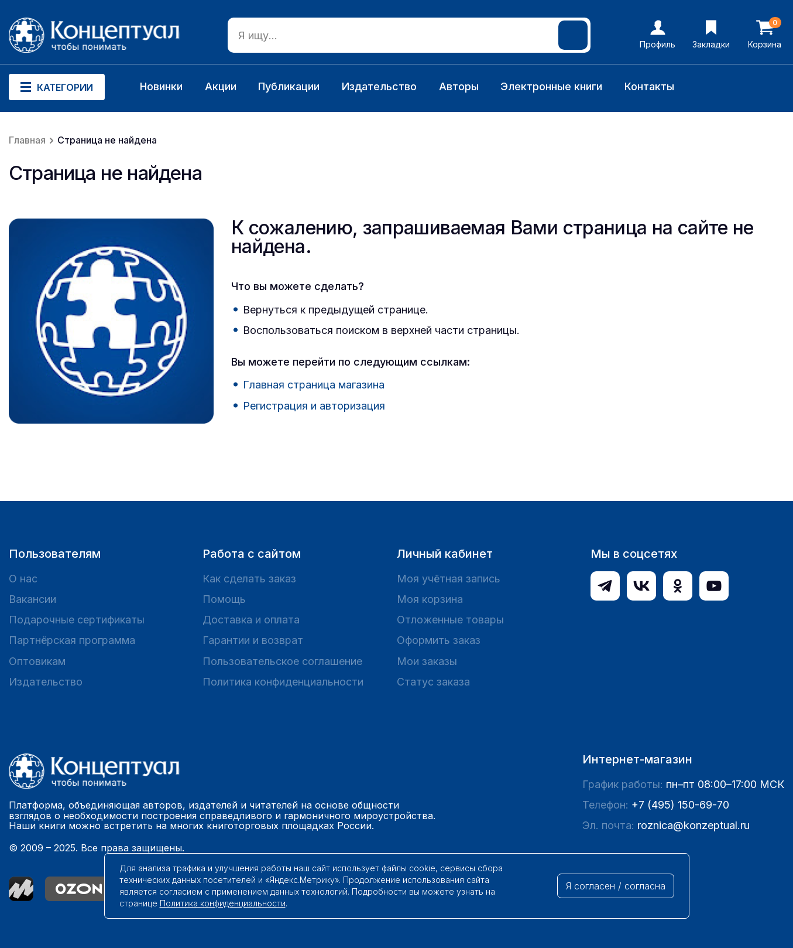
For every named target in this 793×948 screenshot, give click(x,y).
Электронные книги (551, 86)
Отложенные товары (450, 619)
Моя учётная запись (448, 578)
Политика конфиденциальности (282, 682)
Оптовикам (37, 661)
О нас (23, 578)
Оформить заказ (438, 640)
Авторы (459, 86)
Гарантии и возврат (252, 640)
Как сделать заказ (249, 578)
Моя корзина (430, 599)
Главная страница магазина (314, 384)
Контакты (649, 86)
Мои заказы (427, 661)
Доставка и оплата (251, 619)
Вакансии (32, 599)
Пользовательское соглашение (282, 661)
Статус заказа (433, 682)
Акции (220, 86)
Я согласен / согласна (615, 886)
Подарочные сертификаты (77, 619)
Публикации (289, 86)
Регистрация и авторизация (314, 406)
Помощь (224, 599)
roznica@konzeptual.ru (693, 825)
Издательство (379, 86)
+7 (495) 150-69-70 (680, 805)
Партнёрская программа (72, 640)
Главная (27, 140)
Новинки (161, 86)
